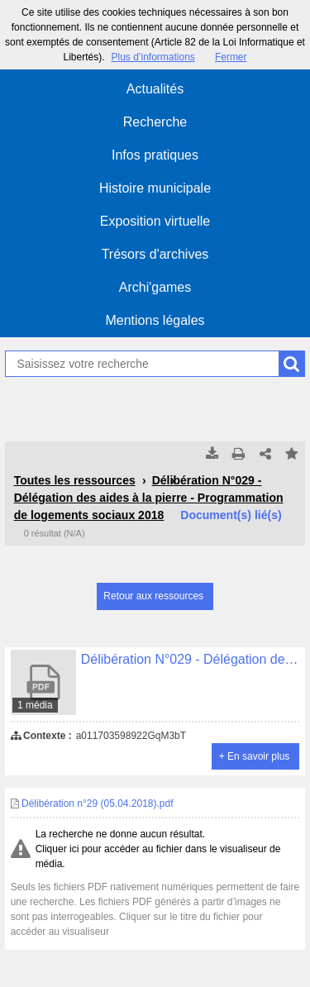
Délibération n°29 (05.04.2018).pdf (92, 803)
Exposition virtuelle (155, 221)
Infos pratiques (155, 155)
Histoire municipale (155, 188)
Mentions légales (154, 320)
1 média (35, 705)
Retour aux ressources (153, 596)
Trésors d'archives (155, 254)
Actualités (155, 89)
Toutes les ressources (75, 480)
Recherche (155, 122)
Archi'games (155, 287)
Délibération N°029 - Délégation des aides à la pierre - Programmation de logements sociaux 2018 (149, 498)
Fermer (231, 57)
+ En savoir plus (254, 756)
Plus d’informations (152, 57)
